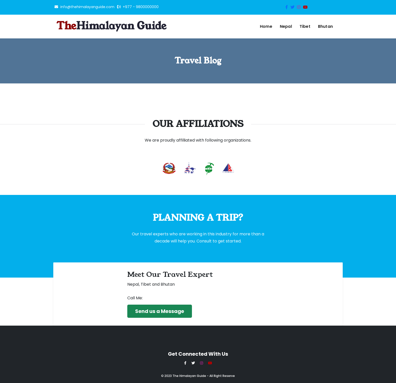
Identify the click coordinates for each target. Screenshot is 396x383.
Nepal (286, 26)
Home (266, 26)
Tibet (305, 26)
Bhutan (325, 26)
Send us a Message (159, 311)
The (111, 26)
